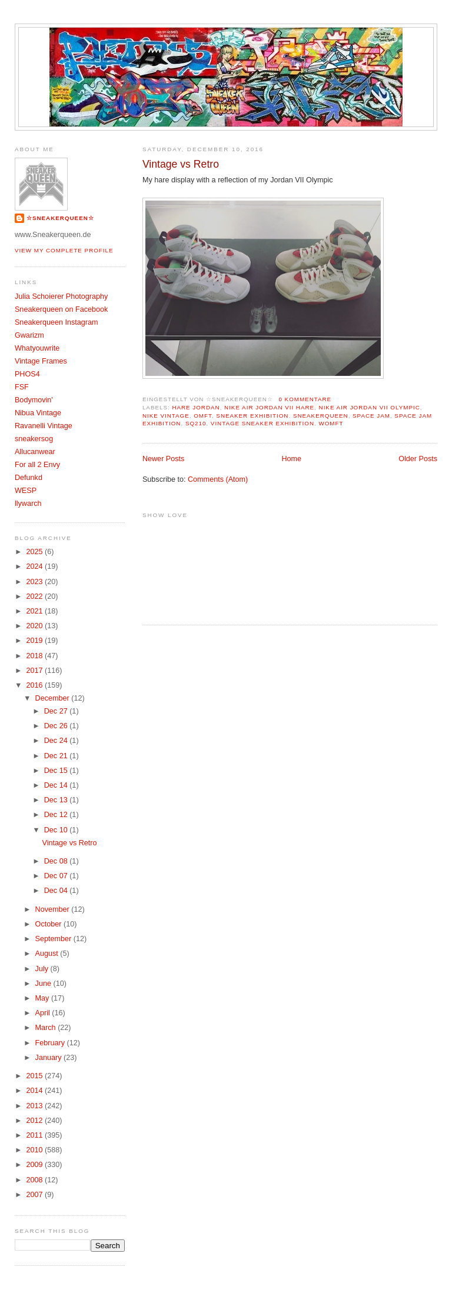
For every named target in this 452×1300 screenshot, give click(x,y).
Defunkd (28, 478)
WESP (25, 490)
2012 (35, 1120)
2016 (35, 685)
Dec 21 (56, 756)
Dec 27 (56, 711)
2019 (35, 640)
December (53, 698)
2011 (35, 1135)
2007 (35, 1195)
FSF (22, 387)
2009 (35, 1165)
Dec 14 (56, 785)
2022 (35, 596)
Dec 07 (56, 876)
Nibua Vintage (38, 413)
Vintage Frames (41, 361)
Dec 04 (56, 890)
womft (330, 423)
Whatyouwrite (37, 348)
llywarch (28, 503)
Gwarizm (29, 335)
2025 (35, 552)
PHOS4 (27, 374)
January (49, 1058)
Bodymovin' (34, 400)
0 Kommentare (304, 399)
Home (291, 459)
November (53, 909)
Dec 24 (56, 740)
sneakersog (34, 439)
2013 (35, 1106)
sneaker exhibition (252, 415)
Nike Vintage (166, 415)
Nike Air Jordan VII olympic (369, 407)
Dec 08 (56, 861)
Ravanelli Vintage (43, 426)
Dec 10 (56, 830)
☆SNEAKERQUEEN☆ (60, 218)
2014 (35, 1090)
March (46, 1028)
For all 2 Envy (37, 465)
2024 (35, 566)
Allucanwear (35, 452)
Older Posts (417, 459)
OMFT (203, 415)
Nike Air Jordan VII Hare (269, 407)
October (49, 924)
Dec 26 (56, 726)
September (54, 939)
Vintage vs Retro (180, 164)
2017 (35, 670)
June (44, 983)
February (51, 1043)
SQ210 (196, 423)
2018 (35, 656)
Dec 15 (56, 770)
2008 (35, 1180)
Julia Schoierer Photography (61, 296)
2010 (35, 1150)
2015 (35, 1076)
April (43, 1013)
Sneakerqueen (320, 415)
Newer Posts (163, 459)
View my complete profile (64, 250)
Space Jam (371, 415)
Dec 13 (56, 800)
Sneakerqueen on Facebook (61, 309)
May (43, 998)
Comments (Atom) (218, 479)
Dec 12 (56, 815)
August (48, 953)
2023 (35, 582)
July (43, 969)
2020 (35, 626)
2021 (35, 611)
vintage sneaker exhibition (262, 423)
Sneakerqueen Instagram (56, 322)
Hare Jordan (196, 407)
